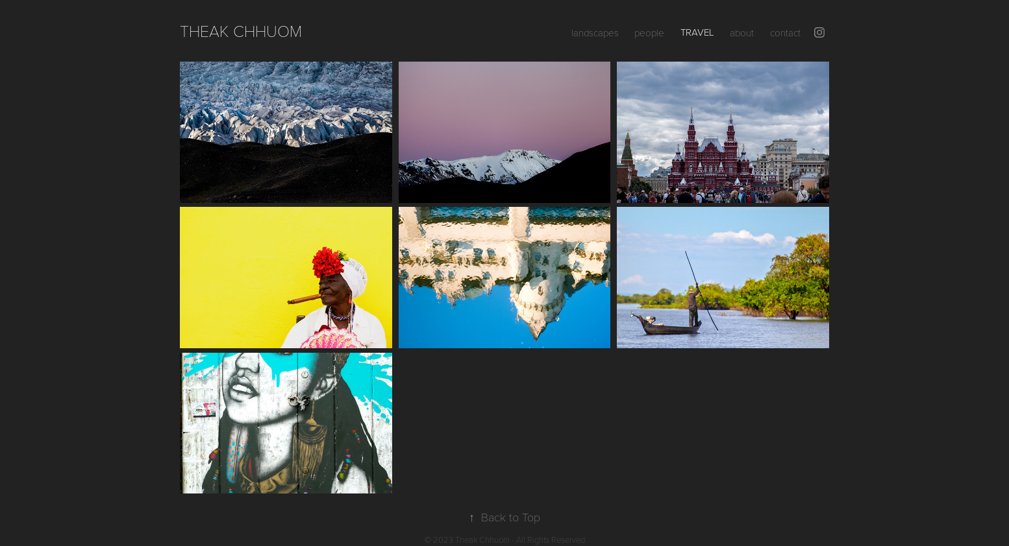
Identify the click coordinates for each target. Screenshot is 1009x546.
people (649, 32)
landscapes (595, 32)
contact (785, 32)
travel (697, 32)
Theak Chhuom (241, 30)
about (742, 32)
